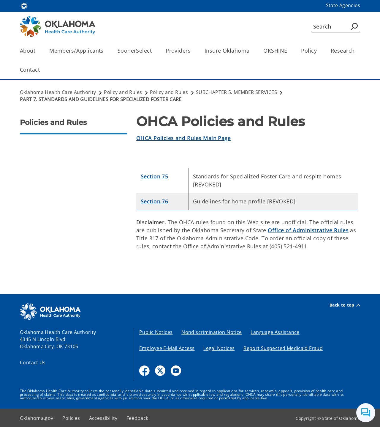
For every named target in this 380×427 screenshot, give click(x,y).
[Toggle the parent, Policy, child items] (319, 51)
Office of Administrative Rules (308, 230)
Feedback (137, 418)
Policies (71, 418)
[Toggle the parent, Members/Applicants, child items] (105, 51)
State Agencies (343, 5)
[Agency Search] (354, 26)
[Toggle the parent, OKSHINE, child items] (289, 51)
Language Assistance (275, 332)
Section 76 (154, 201)
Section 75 (154, 176)
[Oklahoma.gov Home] (24, 5)
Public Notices (155, 332)
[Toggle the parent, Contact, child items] (42, 70)
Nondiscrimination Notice (211, 332)
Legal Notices (219, 348)
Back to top (345, 305)
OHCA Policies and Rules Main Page (183, 138)
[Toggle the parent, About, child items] (37, 51)
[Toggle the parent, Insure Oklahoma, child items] (251, 51)
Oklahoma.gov (36, 418)
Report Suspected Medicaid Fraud (283, 348)
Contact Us (33, 362)
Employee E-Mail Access (166, 348)
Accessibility (103, 418)
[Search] (335, 26)
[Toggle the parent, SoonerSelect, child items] (154, 51)
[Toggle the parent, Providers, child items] (192, 51)
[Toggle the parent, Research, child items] (356, 51)
